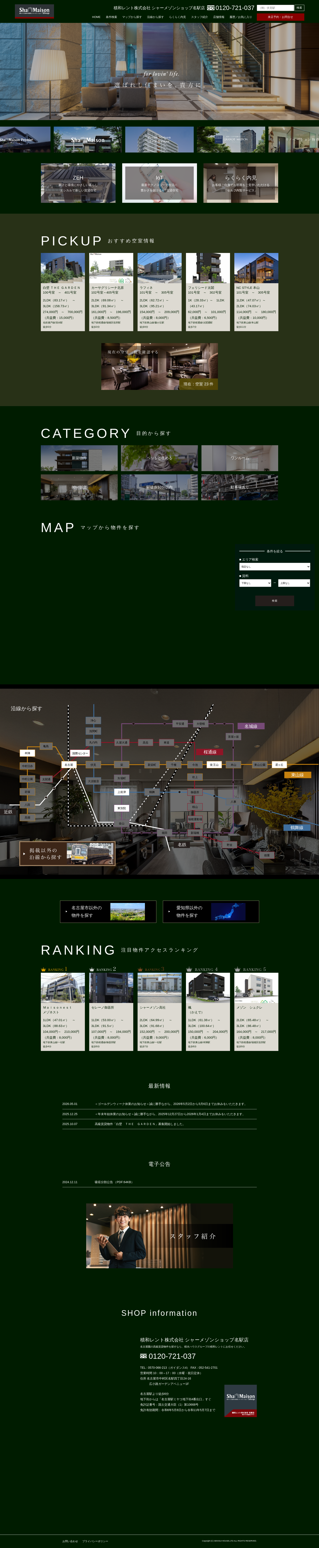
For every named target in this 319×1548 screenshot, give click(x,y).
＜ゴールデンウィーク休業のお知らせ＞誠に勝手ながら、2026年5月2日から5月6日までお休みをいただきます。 (171, 1104)
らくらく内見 (177, 17)
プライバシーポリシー (95, 1541)
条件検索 (111, 17)
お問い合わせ (70, 1541)
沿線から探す (155, 17)
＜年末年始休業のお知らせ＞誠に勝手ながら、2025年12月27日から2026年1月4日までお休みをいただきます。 (170, 1114)
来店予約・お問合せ (280, 17)
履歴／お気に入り (241, 17)
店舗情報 (218, 17)
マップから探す (132, 17)
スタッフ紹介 (199, 17)
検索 (299, 7)
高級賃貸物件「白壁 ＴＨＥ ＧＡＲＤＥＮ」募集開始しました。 (140, 1124)
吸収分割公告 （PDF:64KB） (114, 1182)
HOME (96, 17)
